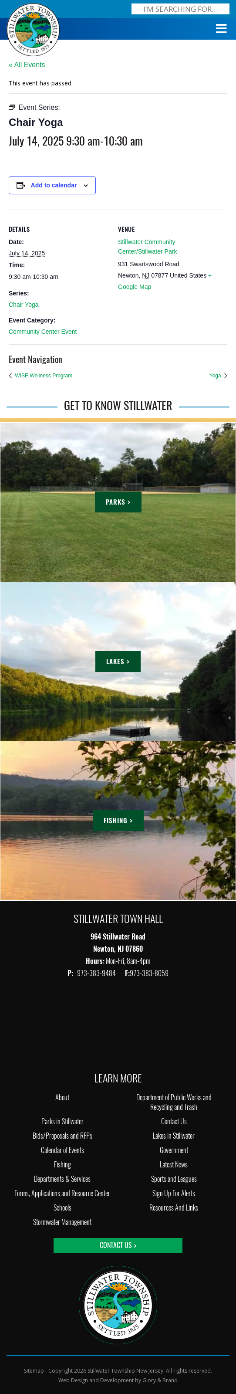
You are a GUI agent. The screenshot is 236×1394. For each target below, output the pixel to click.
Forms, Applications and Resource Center (62, 1193)
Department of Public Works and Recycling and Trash (174, 1102)
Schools (62, 1207)
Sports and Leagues (174, 1179)
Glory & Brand (160, 1380)
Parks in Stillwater (62, 1121)
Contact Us (174, 1121)
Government (174, 1150)
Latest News (174, 1164)
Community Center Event (43, 331)
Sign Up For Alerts (173, 1193)
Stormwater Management (62, 1222)
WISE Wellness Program (42, 376)
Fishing (62, 1164)
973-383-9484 (97, 973)
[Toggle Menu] (221, 29)
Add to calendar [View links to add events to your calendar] (54, 185)
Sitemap (34, 1370)
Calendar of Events (62, 1150)
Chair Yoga (24, 304)
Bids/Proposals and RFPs (62, 1135)
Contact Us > (118, 1245)
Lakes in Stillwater (174, 1135)
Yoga (216, 376)
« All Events (27, 64)
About (62, 1097)
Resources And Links (173, 1207)
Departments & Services (62, 1179)
